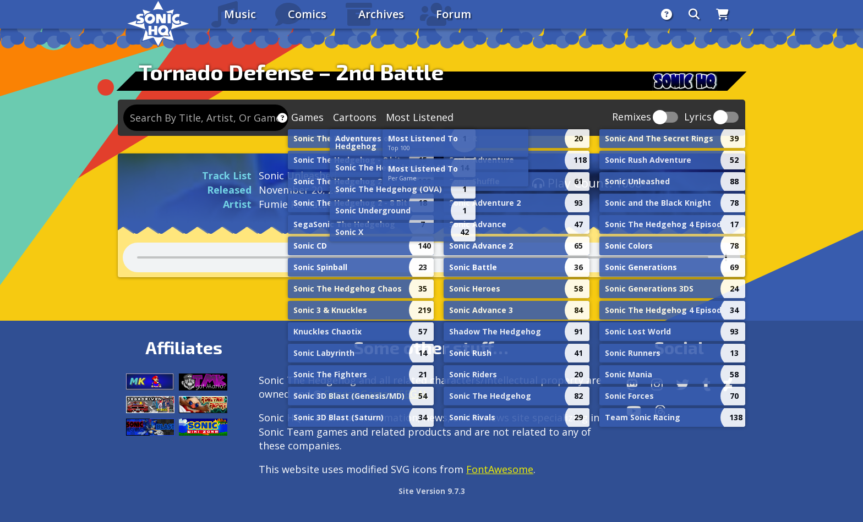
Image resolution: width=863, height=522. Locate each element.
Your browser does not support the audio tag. (431, 257)
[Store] (722, 14)
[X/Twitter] (682, 384)
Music (240, 14)
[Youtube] (633, 410)
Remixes (631, 117)
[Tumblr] (706, 384)
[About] (666, 14)
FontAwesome (499, 469)
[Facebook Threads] (660, 410)
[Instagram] (657, 384)
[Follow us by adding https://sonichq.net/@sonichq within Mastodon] (632, 384)
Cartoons (354, 117)
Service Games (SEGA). (376, 393)
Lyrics (698, 117)
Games (307, 117)
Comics (307, 14)
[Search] (694, 14)
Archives (381, 14)
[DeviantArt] (728, 384)
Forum (453, 14)
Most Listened (420, 117)
